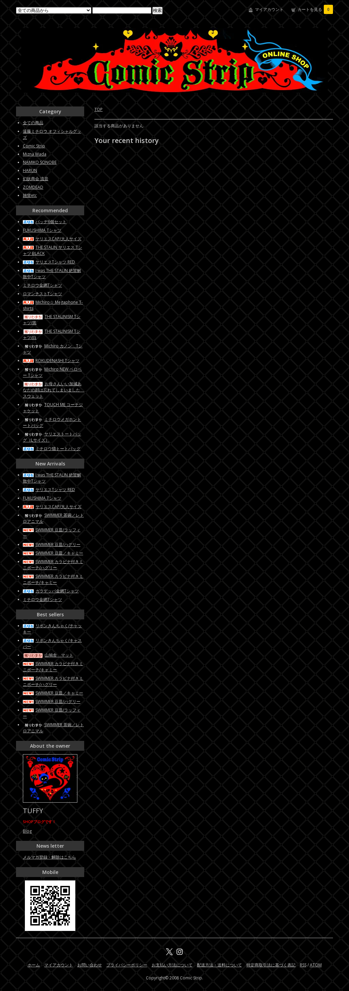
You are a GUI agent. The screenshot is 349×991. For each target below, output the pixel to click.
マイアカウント (269, 9)
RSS (303, 965)
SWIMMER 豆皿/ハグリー (51, 544)
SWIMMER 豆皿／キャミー (53, 553)
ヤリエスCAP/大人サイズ (52, 239)
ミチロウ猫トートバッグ (51, 448)
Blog (27, 831)
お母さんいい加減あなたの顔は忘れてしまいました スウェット (53, 390)
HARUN (30, 170)
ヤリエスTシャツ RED (49, 262)
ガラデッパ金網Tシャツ (51, 591)
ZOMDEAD (33, 187)
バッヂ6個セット (44, 222)
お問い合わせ (89, 965)
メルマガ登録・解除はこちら (49, 857)
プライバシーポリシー (126, 965)
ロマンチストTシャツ (42, 294)
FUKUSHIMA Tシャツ (42, 230)
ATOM (316, 965)
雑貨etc (30, 195)
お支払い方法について (172, 965)
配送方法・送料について (219, 965)
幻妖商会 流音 (35, 179)
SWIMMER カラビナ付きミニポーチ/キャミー (53, 579)
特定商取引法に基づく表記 (270, 965)
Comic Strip (34, 146)
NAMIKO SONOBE (40, 162)
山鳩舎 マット (48, 655)
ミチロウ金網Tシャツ (42, 285)
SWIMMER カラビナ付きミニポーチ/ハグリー (53, 565)
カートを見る (315, 9)
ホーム (34, 965)
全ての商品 (33, 123)
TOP (98, 109)
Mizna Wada (34, 154)
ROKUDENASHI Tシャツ (51, 360)
